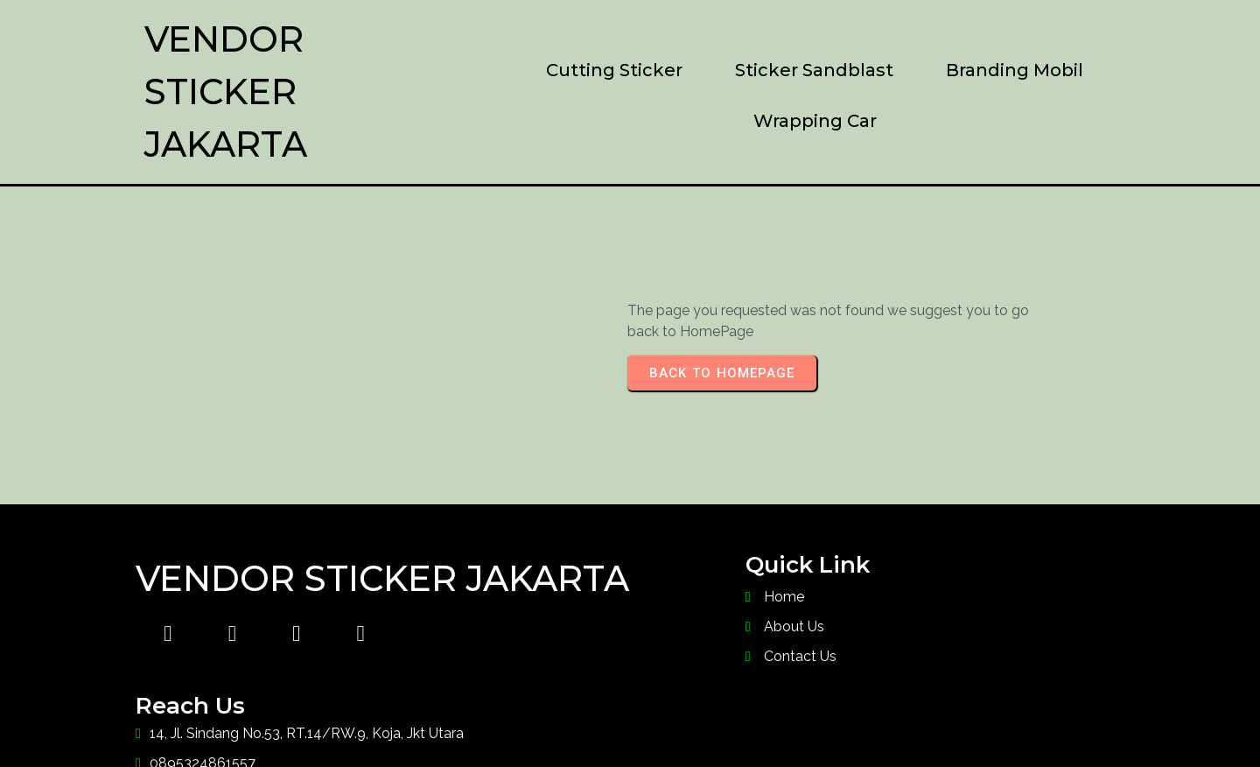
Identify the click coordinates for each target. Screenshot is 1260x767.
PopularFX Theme (793, 718)
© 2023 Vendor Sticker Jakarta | (538, 718)
